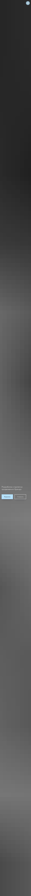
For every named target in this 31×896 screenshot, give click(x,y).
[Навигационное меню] (28, 3)
